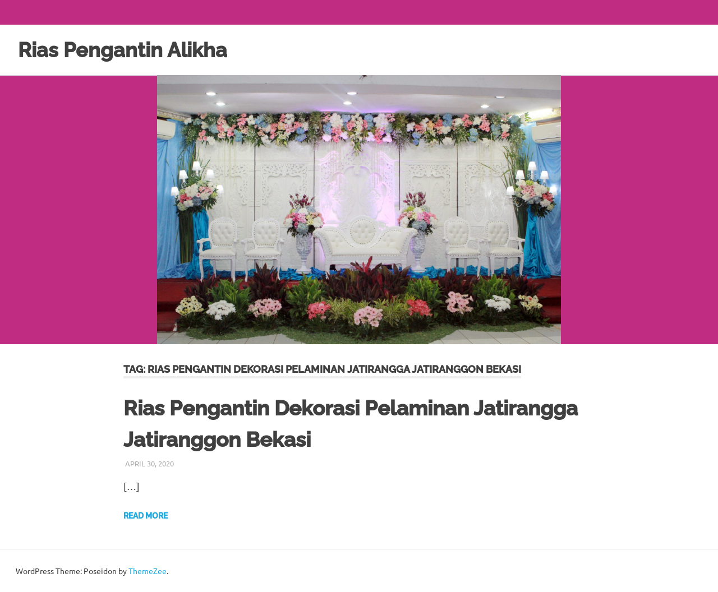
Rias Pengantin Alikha (128, 49)
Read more (145, 515)
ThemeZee (147, 570)
